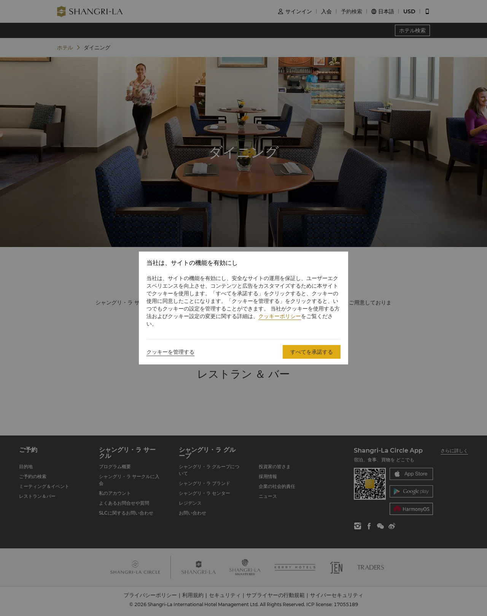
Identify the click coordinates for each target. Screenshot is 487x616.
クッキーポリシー (279, 316)
